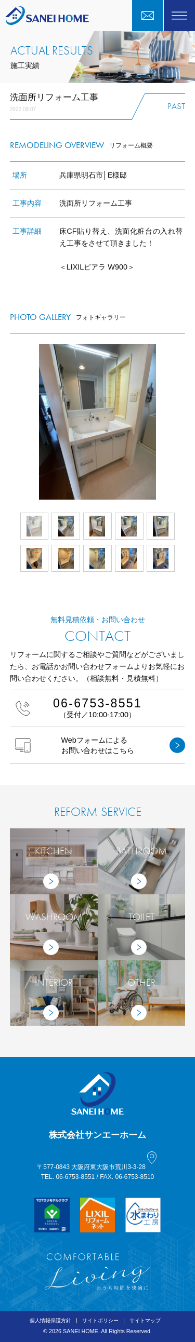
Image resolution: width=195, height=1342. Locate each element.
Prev (10, 421)
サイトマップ (145, 1320)
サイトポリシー (100, 1320)
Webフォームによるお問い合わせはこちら (100, 745)
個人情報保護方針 (50, 1320)
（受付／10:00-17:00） (98, 707)
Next (185, 421)
